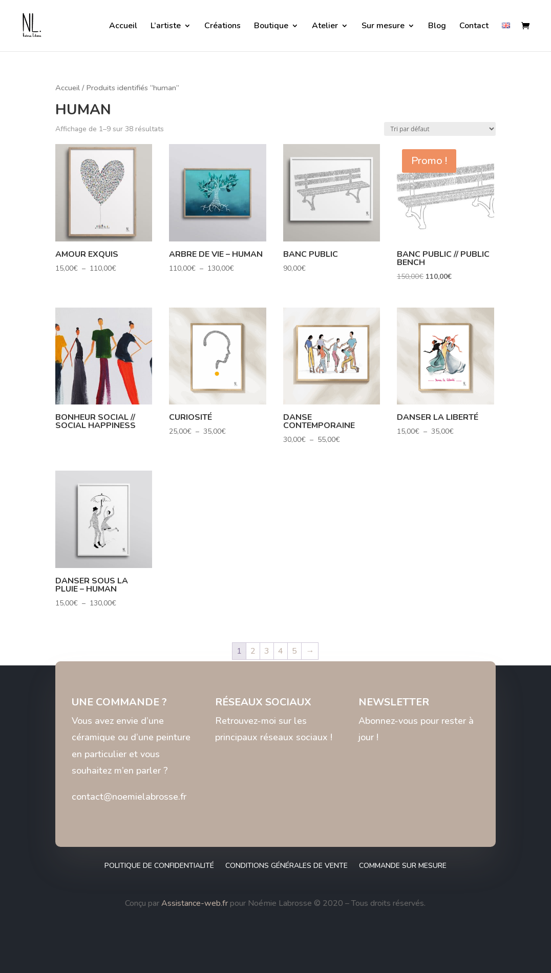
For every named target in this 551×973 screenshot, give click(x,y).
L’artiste (166, 26)
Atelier (325, 26)
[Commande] (440, 129)
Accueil (123, 26)
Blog (437, 26)
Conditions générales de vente (286, 866)
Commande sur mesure (403, 866)
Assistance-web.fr (194, 903)
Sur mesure (383, 26)
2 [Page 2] (253, 651)
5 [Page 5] (294, 651)
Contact (474, 26)
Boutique (271, 26)
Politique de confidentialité (159, 866)
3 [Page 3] (266, 651)
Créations (222, 26)
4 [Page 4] (280, 651)
